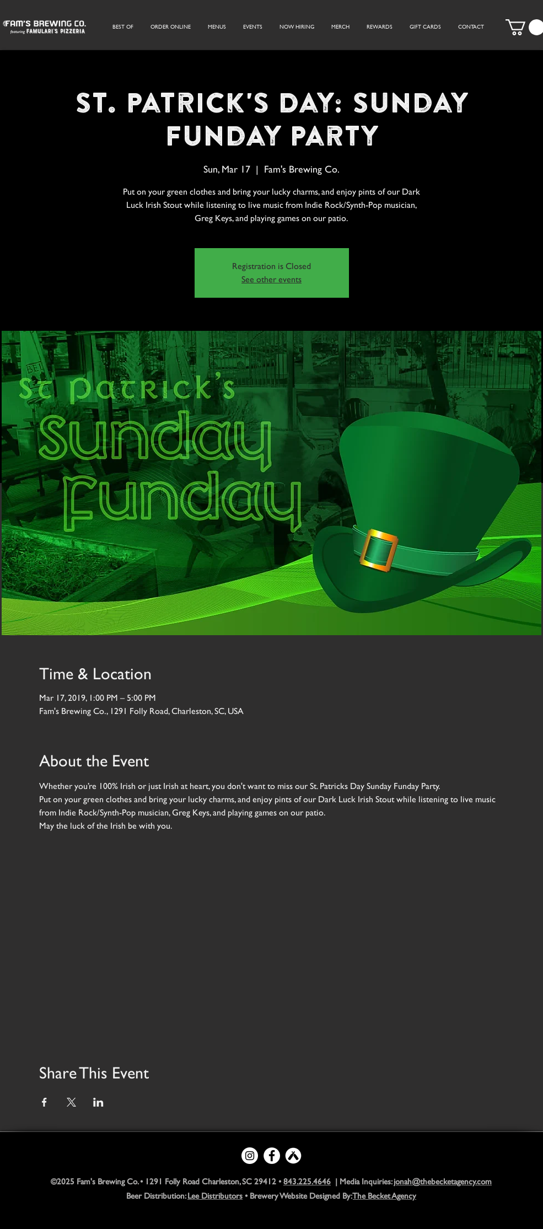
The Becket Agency (384, 1195)
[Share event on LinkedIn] (98, 1102)
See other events (271, 279)
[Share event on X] (71, 1102)
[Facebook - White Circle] (272, 1155)
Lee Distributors (215, 1195)
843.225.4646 (307, 1181)
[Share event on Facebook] (44, 1102)
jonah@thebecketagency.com (443, 1181)
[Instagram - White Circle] (249, 1155)
